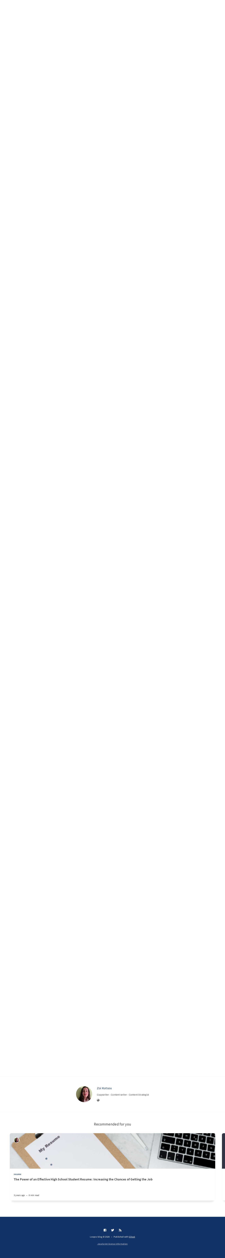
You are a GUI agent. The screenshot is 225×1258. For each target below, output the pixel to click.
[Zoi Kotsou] (84, 1094)
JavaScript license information (112, 1243)
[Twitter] (112, 1230)
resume (17, 1174)
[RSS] (120, 1230)
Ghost (132, 1236)
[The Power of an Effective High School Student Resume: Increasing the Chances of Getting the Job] (112, 1189)
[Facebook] (105, 1230)
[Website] (98, 1100)
